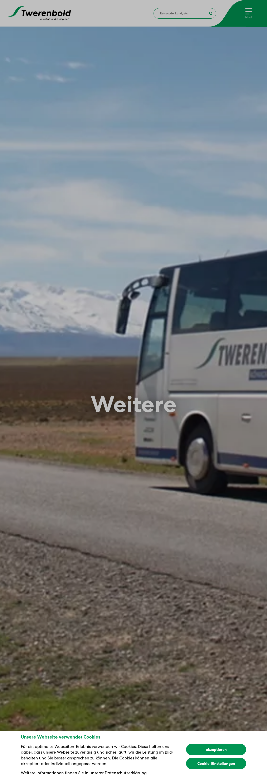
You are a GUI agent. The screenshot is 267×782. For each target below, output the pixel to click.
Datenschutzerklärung (126, 773)
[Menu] (248, 13)
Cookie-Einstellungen (216, 763)
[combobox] (185, 13)
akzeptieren (216, 749)
